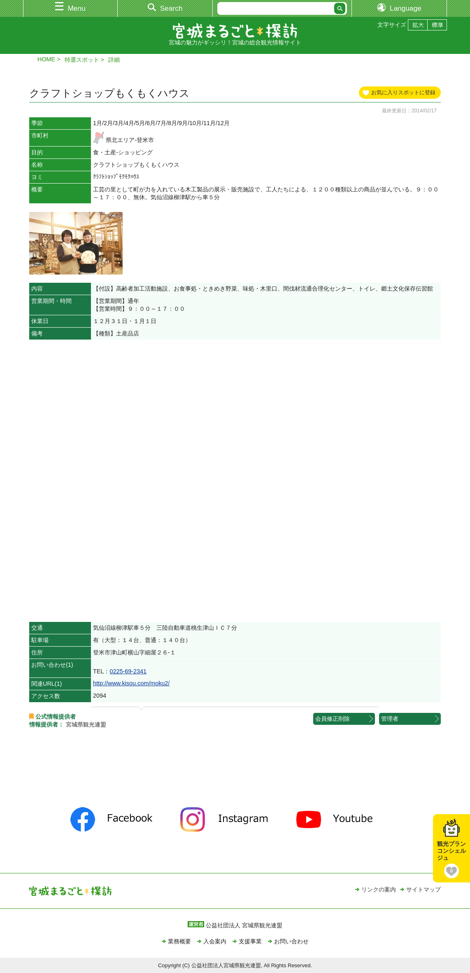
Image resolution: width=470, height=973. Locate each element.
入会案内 (214, 941)
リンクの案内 (378, 889)
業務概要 (179, 941)
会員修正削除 (332, 718)
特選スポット (82, 59)
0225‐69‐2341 (128, 671)
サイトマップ (423, 889)
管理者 (389, 718)
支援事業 (250, 941)
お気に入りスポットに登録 (403, 92)
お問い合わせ (291, 941)
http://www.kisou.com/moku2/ (131, 683)
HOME (46, 59)
